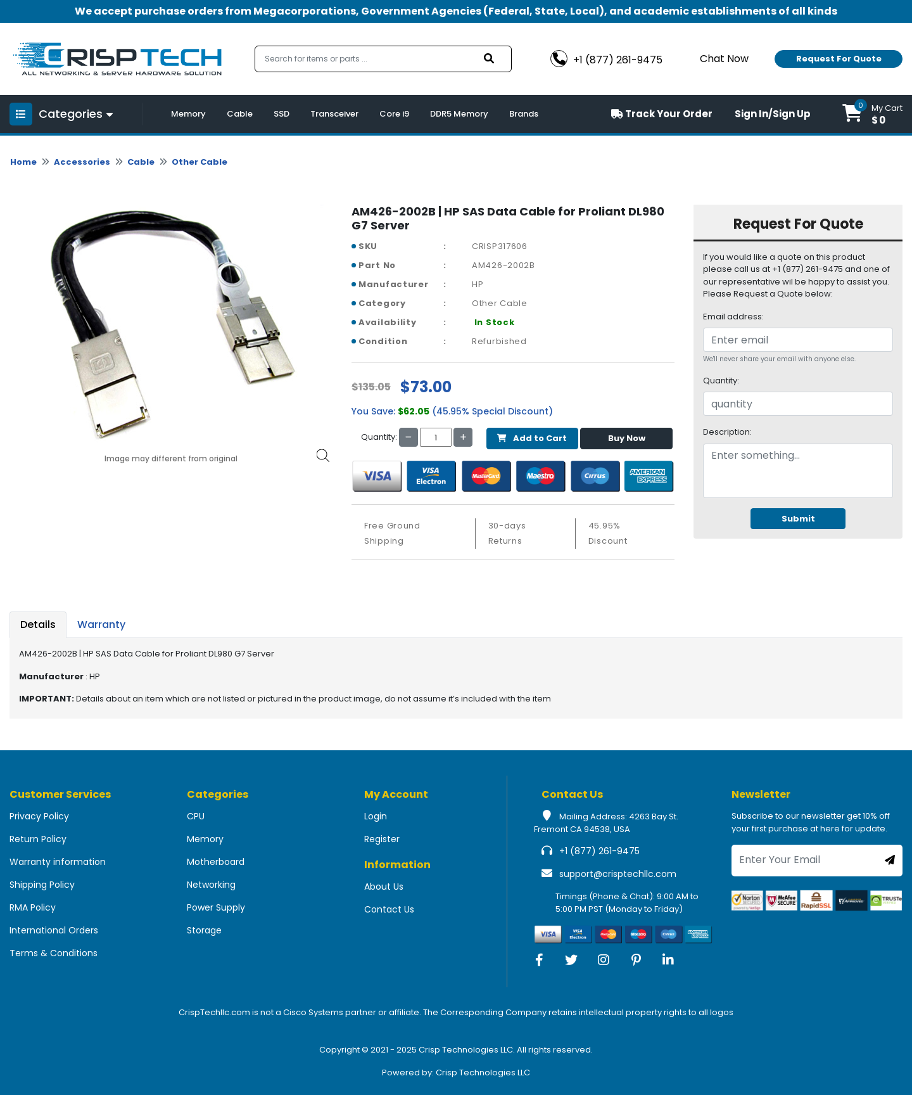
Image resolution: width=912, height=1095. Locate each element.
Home (23, 162)
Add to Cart (532, 438)
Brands (523, 114)
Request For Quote (839, 59)
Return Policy (38, 839)
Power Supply (216, 907)
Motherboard (215, 861)
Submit (798, 519)
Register (382, 839)
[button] (872, 114)
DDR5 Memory (459, 114)
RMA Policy (33, 907)
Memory (188, 114)
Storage (204, 930)
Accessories (82, 162)
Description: (727, 432)
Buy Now (626, 438)
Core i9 (394, 114)
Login (375, 816)
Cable (240, 114)
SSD (281, 114)
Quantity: (721, 381)
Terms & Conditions (54, 953)
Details (38, 624)
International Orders (54, 930)
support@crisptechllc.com (617, 874)
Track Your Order (661, 113)
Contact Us (389, 909)
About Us (383, 886)
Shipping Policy (42, 884)
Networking (211, 884)
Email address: (733, 317)
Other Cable (199, 162)
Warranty (101, 624)
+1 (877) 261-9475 (599, 851)
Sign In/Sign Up (773, 113)
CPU (196, 816)
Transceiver (334, 114)
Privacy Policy (39, 816)
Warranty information (58, 861)
